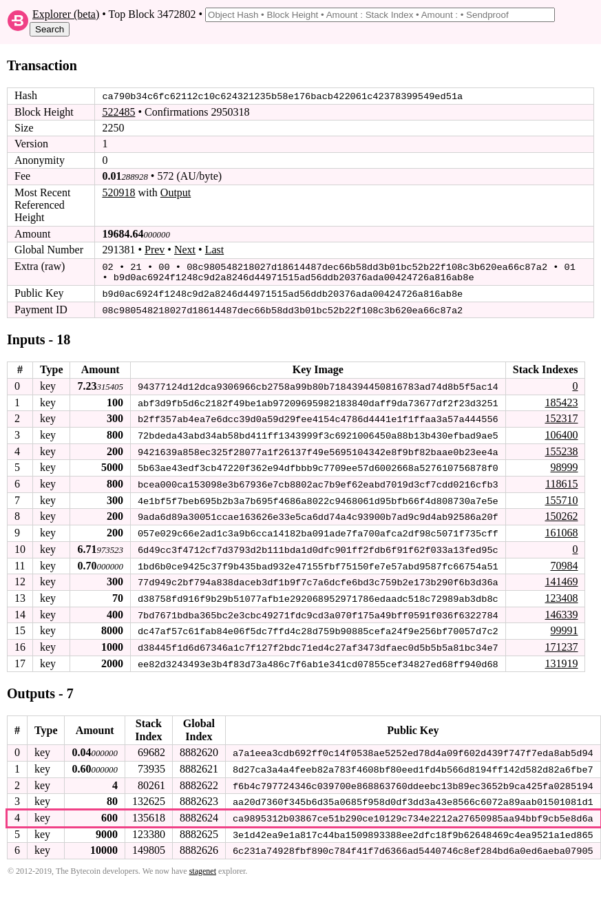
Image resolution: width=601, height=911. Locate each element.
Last (214, 249)
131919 (561, 658)
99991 (564, 625)
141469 (561, 577)
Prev (155, 249)
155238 (561, 448)
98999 (564, 464)
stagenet (202, 863)
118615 (561, 480)
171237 (561, 641)
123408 (561, 593)
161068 (561, 528)
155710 (561, 497)
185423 (561, 400)
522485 (118, 111)
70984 (564, 561)
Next (185, 249)
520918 (118, 192)
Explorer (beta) (65, 14)
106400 (561, 432)
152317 (561, 416)
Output (175, 192)
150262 (561, 513)
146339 (561, 609)
